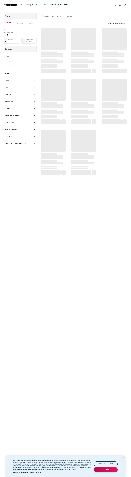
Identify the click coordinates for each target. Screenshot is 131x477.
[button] (22, 5)
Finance (20, 23)
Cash (9, 22)
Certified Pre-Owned (14, 66)
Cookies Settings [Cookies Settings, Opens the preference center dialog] (105, 464)
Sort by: (119, 23)
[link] (12, 5)
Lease (31, 23)
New (8, 57)
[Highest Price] (31, 41)
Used (9, 61)
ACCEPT (106, 469)
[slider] (5, 35)
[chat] (115, 4)
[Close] (123, 457)
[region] (65, 466)
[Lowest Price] (13, 41)
